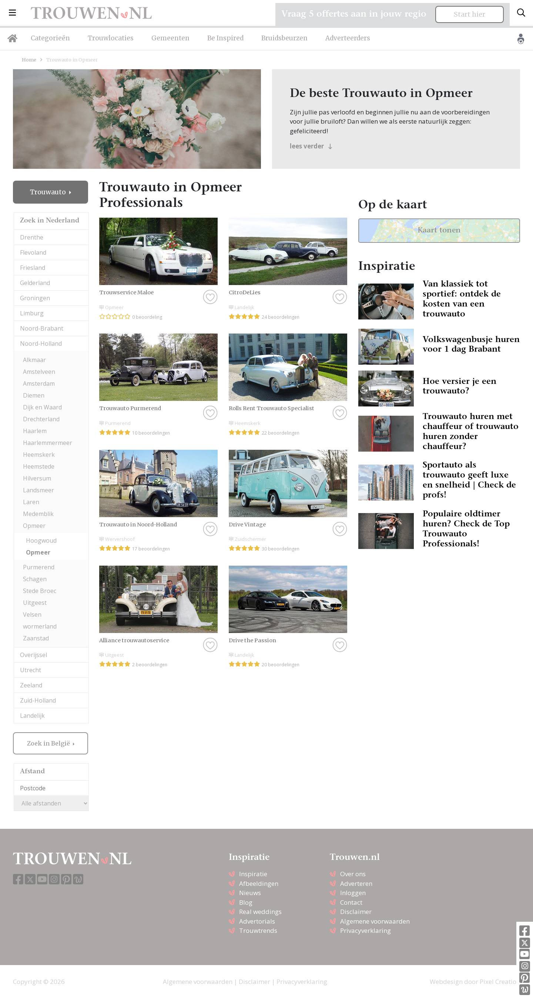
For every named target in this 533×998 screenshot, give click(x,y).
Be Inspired (225, 38)
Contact (351, 902)
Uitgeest (35, 603)
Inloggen (353, 892)
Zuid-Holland (38, 700)
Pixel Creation (500, 981)
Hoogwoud (41, 540)
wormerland (40, 626)
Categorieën (50, 38)
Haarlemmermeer (47, 443)
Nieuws (250, 892)
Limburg (32, 313)
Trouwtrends (258, 930)
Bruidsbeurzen (284, 38)
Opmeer (34, 526)
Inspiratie (253, 874)
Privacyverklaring (365, 930)
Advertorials (257, 921)
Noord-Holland (41, 343)
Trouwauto (48, 192)
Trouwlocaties (111, 38)
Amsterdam (39, 383)
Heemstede (38, 466)
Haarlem (35, 431)
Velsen (32, 614)
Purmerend (38, 567)
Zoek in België (49, 743)
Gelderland (35, 283)
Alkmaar (34, 360)
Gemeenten (170, 38)
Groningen (35, 298)
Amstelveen (39, 372)
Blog (245, 902)
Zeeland (31, 685)
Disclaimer (356, 911)
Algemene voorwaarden (375, 921)
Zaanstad (36, 638)
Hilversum (37, 478)
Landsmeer (38, 490)
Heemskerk (39, 455)
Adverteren (356, 883)
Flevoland (33, 252)
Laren (31, 502)
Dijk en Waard (42, 407)
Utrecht (30, 670)
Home (29, 60)
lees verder (311, 146)
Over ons (353, 874)
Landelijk (32, 715)
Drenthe (31, 237)
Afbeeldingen (258, 883)
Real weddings (260, 911)
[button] (12, 13)
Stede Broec (39, 591)
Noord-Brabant (41, 328)
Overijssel (33, 655)
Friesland (32, 268)
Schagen (35, 579)
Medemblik (38, 514)
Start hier (469, 14)
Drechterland (41, 419)
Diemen (33, 395)
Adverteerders (347, 38)
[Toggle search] (521, 13)
